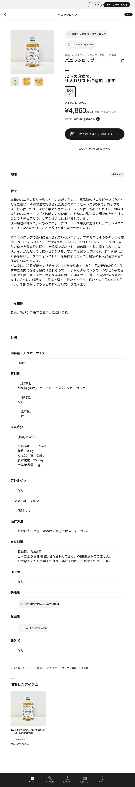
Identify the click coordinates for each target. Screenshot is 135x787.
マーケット (32, 779)
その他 (112, 55)
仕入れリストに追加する (92, 134)
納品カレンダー (85, 779)
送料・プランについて (105, 112)
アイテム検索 (50, 779)
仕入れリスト (67, 779)
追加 (128, 15)
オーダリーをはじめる (116, 4)
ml (70, 91)
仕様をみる (117, 174)
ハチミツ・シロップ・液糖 (89, 55)
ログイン (94, 4)
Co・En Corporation (80, 44)
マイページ (102, 779)
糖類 (67, 55)
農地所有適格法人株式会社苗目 (86, 34)
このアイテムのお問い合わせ (94, 148)
